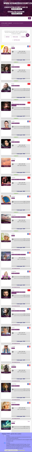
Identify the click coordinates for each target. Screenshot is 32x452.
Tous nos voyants (5, 25)
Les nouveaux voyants (18, 23)
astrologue (17, 40)
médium (7, 36)
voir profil (6, 53)
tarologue (15, 36)
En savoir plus (21, 450)
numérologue (24, 36)
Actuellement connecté (6, 23)
